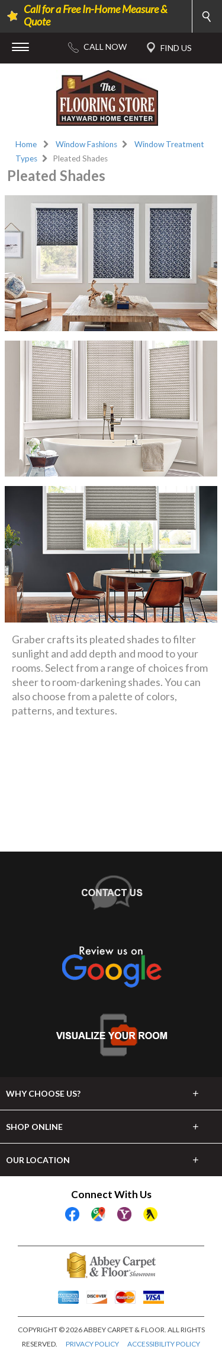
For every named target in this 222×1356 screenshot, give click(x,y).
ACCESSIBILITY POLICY (163, 1343)
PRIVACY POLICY (92, 1343)
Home (26, 144)
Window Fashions (86, 144)
